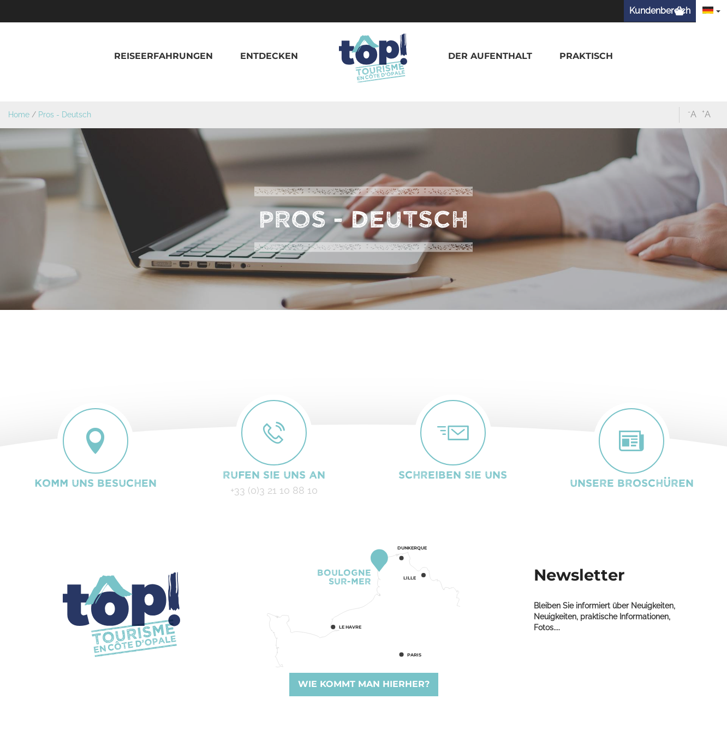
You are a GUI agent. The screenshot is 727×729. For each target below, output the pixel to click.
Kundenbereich (659, 10)
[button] (163, 56)
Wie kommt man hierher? (364, 684)
